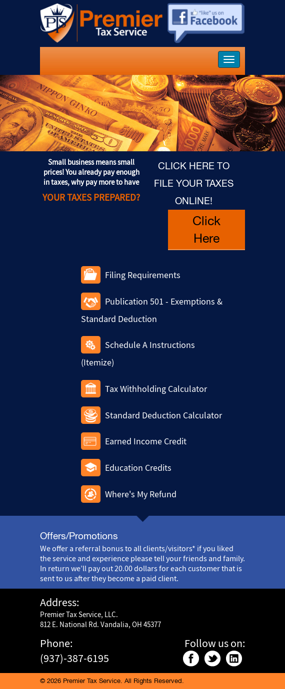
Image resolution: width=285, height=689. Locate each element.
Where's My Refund (140, 494)
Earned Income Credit (145, 441)
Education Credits (138, 467)
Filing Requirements (142, 275)
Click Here (206, 229)
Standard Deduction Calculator (163, 415)
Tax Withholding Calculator (156, 388)
